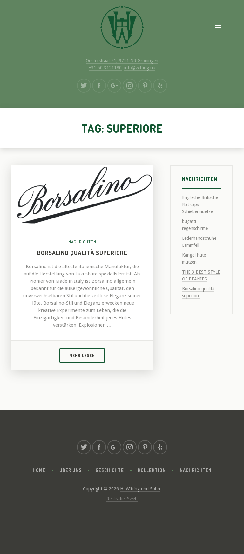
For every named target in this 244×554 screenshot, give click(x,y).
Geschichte (110, 470)
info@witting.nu (139, 67)
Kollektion (152, 470)
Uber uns (70, 470)
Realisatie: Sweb (122, 498)
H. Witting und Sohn (140, 488)
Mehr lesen (82, 355)
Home (39, 470)
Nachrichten (82, 241)
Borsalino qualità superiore (82, 253)
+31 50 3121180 (105, 67)
